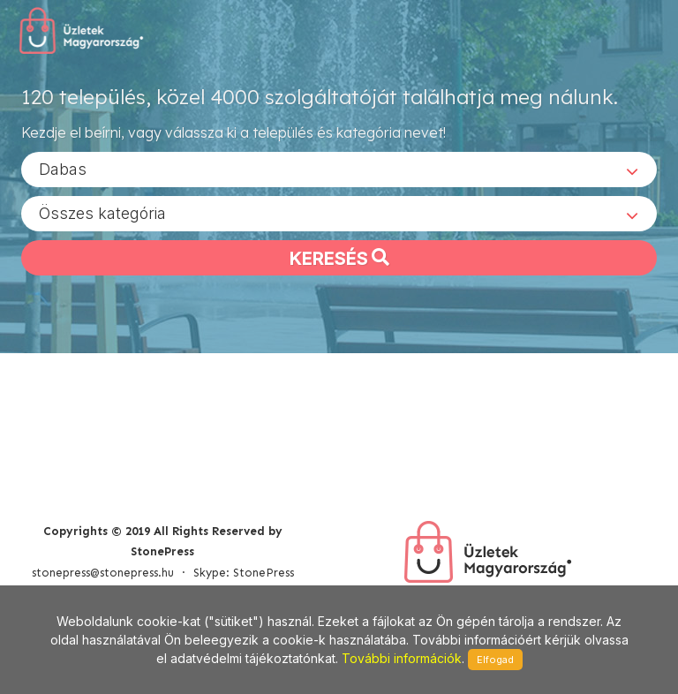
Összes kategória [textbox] (102, 212)
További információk (402, 658)
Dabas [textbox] (63, 168)
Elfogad (495, 659)
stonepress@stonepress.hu (103, 572)
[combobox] (339, 168)
